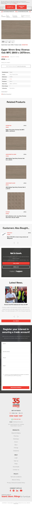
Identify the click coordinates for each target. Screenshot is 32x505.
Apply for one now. (21, 66)
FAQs (16, 463)
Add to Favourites (7, 94)
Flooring (16, 436)
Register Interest (16, 387)
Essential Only (22, 7)
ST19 (11, 79)
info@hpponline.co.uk (17, 421)
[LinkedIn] (17, 490)
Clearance (16, 450)
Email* (4, 365)
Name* (4, 343)
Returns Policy (16, 479)
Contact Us (16, 469)
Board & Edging (16, 433)
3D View (3, 41)
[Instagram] (13, 490)
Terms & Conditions (16, 476)
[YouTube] (21, 490)
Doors (16, 441)
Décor (6, 41)
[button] (14, 243)
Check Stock (4, 91)
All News (16, 320)
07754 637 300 (17, 419)
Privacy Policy (4, 3)
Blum (16, 444)
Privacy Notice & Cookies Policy (16, 482)
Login (16, 457)
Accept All (10, 7)
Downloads (16, 466)
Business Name (6, 351)
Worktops (16, 439)
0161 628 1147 (16, 416)
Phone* (4, 357)
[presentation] (11, 381)
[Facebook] (10, 490)
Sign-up (16, 460)
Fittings (16, 447)
